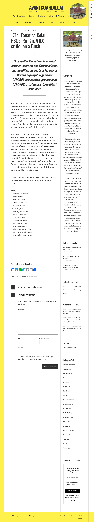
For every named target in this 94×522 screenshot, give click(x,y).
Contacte (74, 22)
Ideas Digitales (67, 391)
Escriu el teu (40, 287)
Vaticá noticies (67, 448)
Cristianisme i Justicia (68, 373)
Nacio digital (66, 422)
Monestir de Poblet (68, 417)
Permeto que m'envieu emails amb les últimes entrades (71, 484)
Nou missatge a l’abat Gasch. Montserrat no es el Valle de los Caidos (72, 328)
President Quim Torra (68, 430)
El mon (65, 378)
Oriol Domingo (14, 31)
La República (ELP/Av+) (69, 404)
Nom (19, 338)
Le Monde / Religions (68, 413)
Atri (17, 22)
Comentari (21, 309)
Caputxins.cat (67, 369)
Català (80, 516)
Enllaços (62, 22)
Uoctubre (41, 22)
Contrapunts (28, 22)
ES (63, 2)
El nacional (66, 382)
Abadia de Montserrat (69, 365)
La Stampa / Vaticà (68, 408)
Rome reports (66, 435)
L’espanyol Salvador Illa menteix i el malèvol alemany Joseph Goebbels (72, 311)
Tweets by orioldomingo (69, 347)
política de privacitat (74, 497)
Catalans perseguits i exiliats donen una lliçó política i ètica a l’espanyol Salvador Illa (72, 320)
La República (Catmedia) (69, 400)
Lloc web (20, 347)
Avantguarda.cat (46, 7)
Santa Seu (66, 439)
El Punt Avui (66, 386)
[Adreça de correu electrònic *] (72, 477)
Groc (52, 22)
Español (80, 518)
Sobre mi (59, 516)
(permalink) (34, 276)
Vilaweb (65, 443)
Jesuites (65, 395)
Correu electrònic (45, 338)
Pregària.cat (66, 426)
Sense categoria (78, 290)
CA (60, 2)
